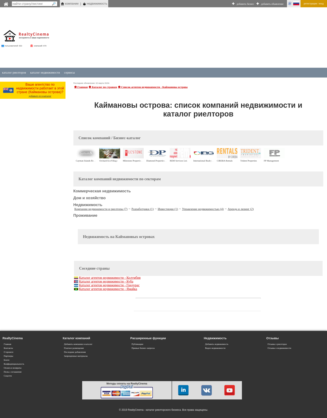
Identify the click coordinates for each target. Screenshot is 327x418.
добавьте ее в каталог (40, 96)
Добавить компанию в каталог (78, 344)
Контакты (8, 348)
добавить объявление (272, 4)
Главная (7, 344)
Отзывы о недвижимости (279, 348)
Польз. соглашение (13, 372)
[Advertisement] (193, 38)
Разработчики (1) (143, 209)
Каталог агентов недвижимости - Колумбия (110, 277)
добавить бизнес (245, 4)
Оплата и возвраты (12, 368)
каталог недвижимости (45, 72)
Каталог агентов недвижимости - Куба (106, 281)
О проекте (8, 352)
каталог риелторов (14, 72)
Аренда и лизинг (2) (241, 209)
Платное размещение (74, 348)
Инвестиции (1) (168, 209)
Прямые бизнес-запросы (143, 348)
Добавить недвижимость (216, 344)
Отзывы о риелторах (277, 344)
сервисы (69, 72)
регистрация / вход (314, 3)
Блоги (6, 360)
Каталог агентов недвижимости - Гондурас (109, 285)
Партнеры (8, 356)
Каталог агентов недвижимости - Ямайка (108, 289)
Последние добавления (75, 352)
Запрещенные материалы (76, 356)
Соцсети (8, 376)
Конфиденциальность (14, 364)
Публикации (137, 344)
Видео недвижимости (215, 348)
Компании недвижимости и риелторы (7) (101, 209)
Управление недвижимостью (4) (203, 209)
